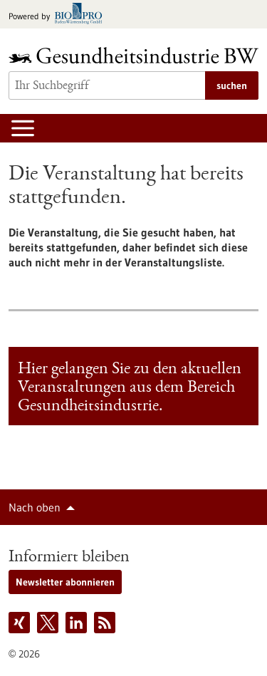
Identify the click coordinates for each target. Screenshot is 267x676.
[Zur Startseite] (133, 55)
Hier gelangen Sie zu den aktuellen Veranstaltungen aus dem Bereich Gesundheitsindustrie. (129, 388)
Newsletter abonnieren (65, 582)
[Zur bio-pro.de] (59, 14)
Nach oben (35, 507)
